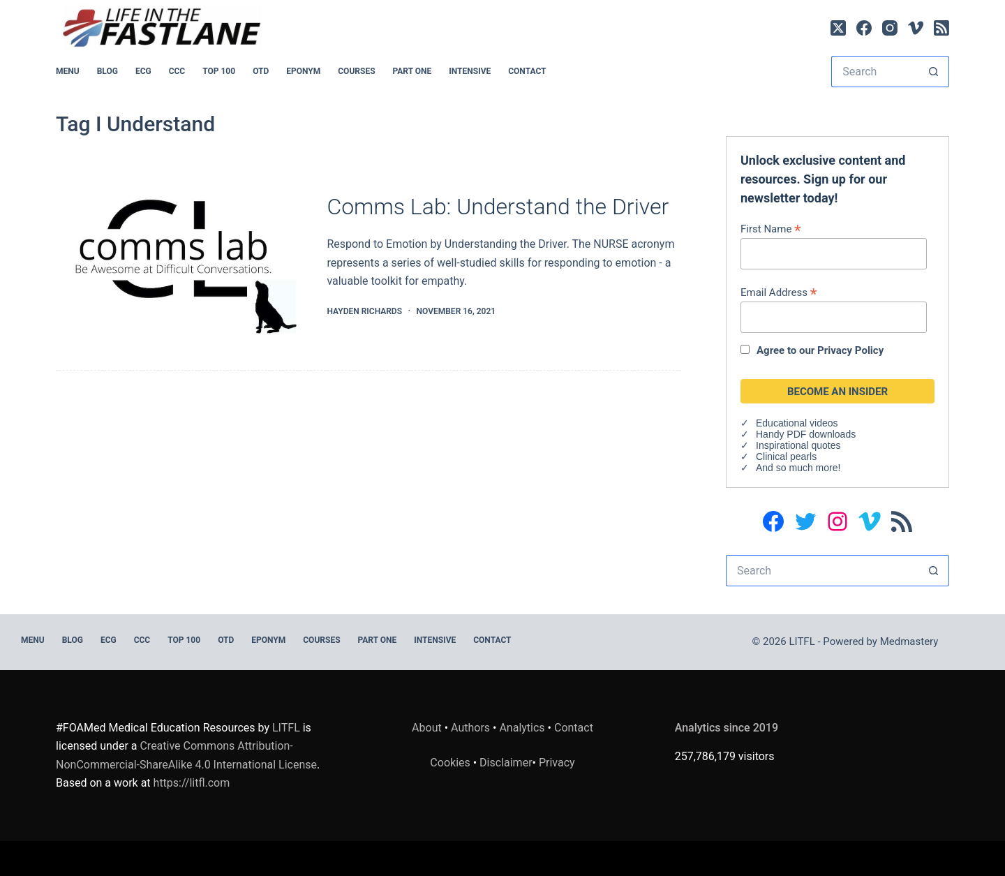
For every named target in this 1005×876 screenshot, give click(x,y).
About (427, 727)
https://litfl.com (192, 782)
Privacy (557, 762)
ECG (143, 71)
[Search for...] (874, 71)
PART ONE (412, 71)
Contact (527, 71)
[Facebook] (864, 28)
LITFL (286, 727)
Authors (470, 727)
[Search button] (933, 71)
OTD (261, 71)
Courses (356, 71)
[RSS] (941, 28)
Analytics (521, 727)
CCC (177, 71)
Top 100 (218, 71)
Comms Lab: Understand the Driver (498, 206)
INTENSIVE (470, 71)
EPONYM (303, 71)
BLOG (107, 71)
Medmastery (909, 641)
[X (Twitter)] (838, 28)
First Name (770, 228)
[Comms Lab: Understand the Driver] (181, 256)
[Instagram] (890, 28)
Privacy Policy (850, 350)
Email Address (778, 292)
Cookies (451, 762)
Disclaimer (505, 762)
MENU (68, 71)
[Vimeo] (915, 28)
